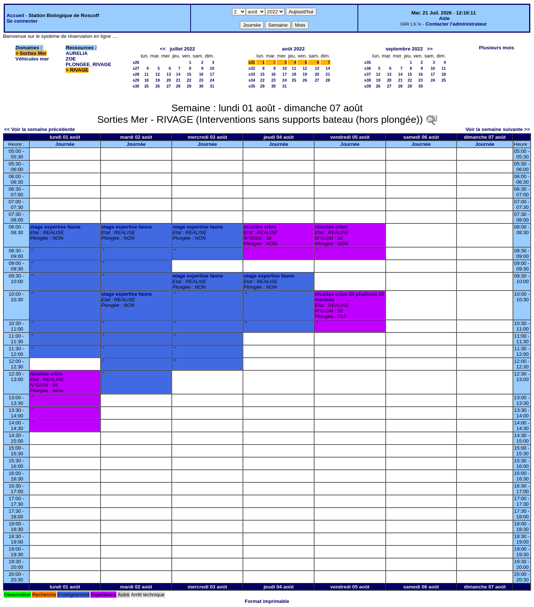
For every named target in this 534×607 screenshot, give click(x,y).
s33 (251, 74)
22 (189, 80)
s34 (251, 80)
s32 (251, 68)
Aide (444, 18)
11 (146, 74)
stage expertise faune (55, 227)
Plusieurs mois (496, 47)
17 (212, 74)
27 (169, 86)
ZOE (71, 59)
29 (189, 86)
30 (201, 86)
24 (212, 80)
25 (146, 86)
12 (157, 74)
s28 (136, 74)
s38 (367, 80)
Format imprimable (267, 601)
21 (178, 80)
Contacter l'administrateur (456, 24)
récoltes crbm (260, 227)
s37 (367, 74)
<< (163, 49)
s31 (251, 62)
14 (178, 74)
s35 (251, 86)
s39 (367, 86)
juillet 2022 (182, 49)
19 (157, 80)
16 (201, 74)
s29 (136, 80)
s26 (136, 62)
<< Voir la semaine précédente (39, 129)
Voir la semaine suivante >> (497, 129)
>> (430, 49)
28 (178, 86)
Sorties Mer (33, 53)
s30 (136, 86)
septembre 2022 (404, 49)
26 (157, 86)
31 (212, 86)
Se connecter (22, 21)
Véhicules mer (32, 59)
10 (212, 68)
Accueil (15, 15)
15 (189, 74)
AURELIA (77, 53)
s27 (136, 68)
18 (146, 80)
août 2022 (293, 49)
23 (201, 80)
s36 (367, 68)
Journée (65, 144)
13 (169, 74)
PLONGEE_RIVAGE (88, 64)
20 (169, 80)
